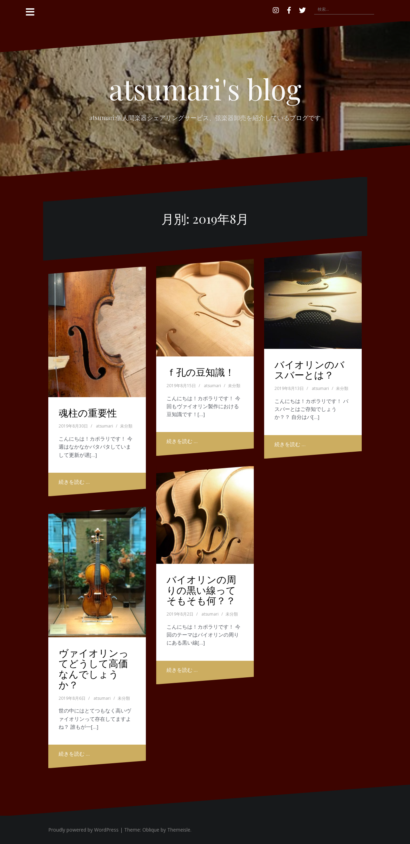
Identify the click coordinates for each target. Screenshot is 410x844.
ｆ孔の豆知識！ (200, 371)
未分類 (126, 426)
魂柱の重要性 (88, 412)
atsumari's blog (205, 89)
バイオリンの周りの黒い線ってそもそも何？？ (201, 590)
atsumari (104, 426)
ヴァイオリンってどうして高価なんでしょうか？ (94, 668)
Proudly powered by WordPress (83, 829)
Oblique (150, 829)
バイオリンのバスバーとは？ (309, 369)
